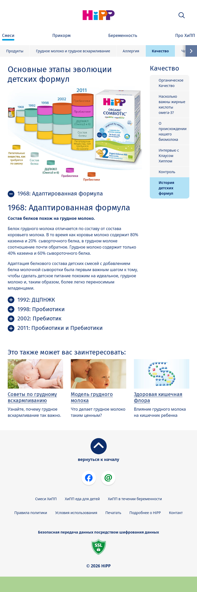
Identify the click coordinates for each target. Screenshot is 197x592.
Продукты (14, 50)
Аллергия (131, 50)
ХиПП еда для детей (82, 498)
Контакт (176, 512)
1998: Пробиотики (41, 309)
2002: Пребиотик (39, 318)
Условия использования (76, 512)
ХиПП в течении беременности (135, 498)
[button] (182, 15)
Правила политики (30, 512)
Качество (160, 50)
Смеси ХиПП (46, 498)
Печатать (113, 512)
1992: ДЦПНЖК (36, 299)
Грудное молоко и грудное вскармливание (73, 50)
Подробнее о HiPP (145, 512)
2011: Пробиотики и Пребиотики (60, 327)
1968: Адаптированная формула (60, 193)
